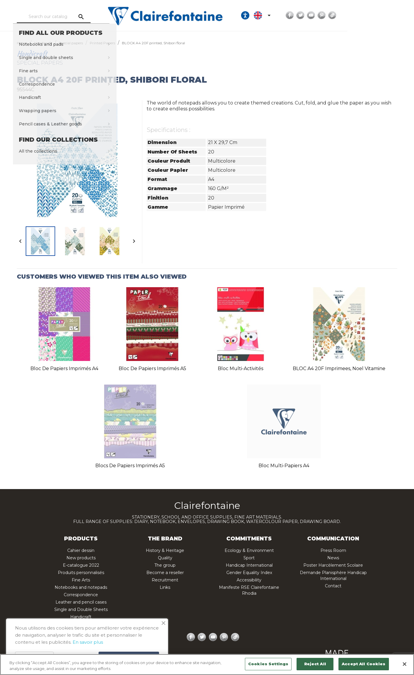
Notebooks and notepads (81, 587)
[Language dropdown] (318, 15)
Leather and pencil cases (81, 602)
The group (165, 565)
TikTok (387, 15)
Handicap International (249, 565)
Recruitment (165, 580)
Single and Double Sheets (81, 609)
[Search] (72, 17)
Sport (249, 557)
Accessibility (249, 580)
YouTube (366, 15)
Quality (165, 557)
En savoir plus (88, 642)
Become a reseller (165, 572)
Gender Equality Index (249, 572)
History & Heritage (165, 550)
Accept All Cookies (363, 663)
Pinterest (377, 15)
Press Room (333, 550)
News (333, 557)
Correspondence (81, 594)
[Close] (404, 664)
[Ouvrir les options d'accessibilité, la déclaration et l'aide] (300, 15)
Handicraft (80, 617)
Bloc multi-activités (240, 368)
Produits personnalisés (81, 572)
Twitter (355, 15)
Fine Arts (81, 580)
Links (165, 587)
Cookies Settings (268, 663)
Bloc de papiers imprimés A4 (64, 368)
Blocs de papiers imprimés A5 (130, 465)
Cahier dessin (80, 550)
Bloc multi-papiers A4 (283, 465)
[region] (207, 664)
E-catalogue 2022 (81, 565)
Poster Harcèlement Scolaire (333, 565)
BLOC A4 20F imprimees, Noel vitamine (339, 368)
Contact (333, 586)
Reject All (315, 663)
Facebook (345, 15)
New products (81, 557)
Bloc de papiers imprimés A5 (152, 368)
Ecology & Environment (249, 550)
